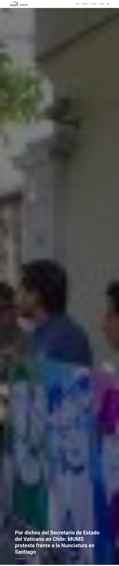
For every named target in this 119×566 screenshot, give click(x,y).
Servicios (93, 4)
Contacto (102, 4)
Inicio (77, 4)
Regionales (85, 4)
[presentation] (79, 4)
